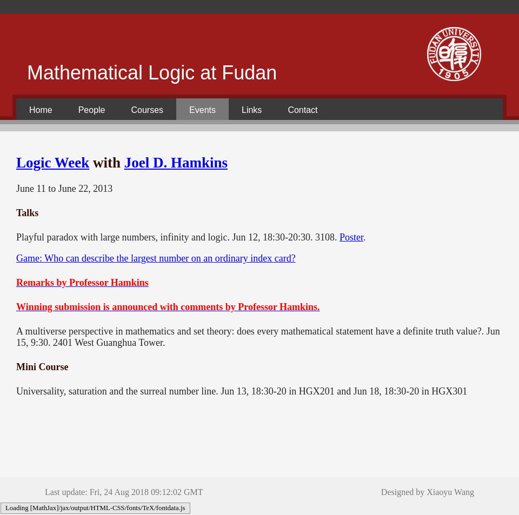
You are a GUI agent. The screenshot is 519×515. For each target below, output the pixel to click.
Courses (147, 110)
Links (252, 110)
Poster (351, 237)
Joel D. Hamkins (176, 163)
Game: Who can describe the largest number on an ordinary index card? (156, 258)
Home (40, 110)
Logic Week (52, 163)
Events (202, 110)
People (91, 110)
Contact (302, 110)
